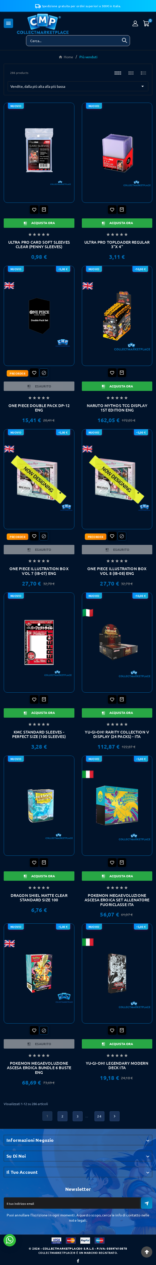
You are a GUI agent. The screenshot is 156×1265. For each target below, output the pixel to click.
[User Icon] (135, 23)
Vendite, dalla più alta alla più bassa (78, 86)
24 (99, 1116)
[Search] (124, 40)
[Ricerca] (72, 40)
